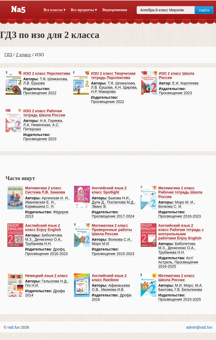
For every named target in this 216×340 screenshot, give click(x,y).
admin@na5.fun (199, 327)
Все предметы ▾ (84, 10)
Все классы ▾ (54, 10)
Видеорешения (114, 10)
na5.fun (13, 327)
